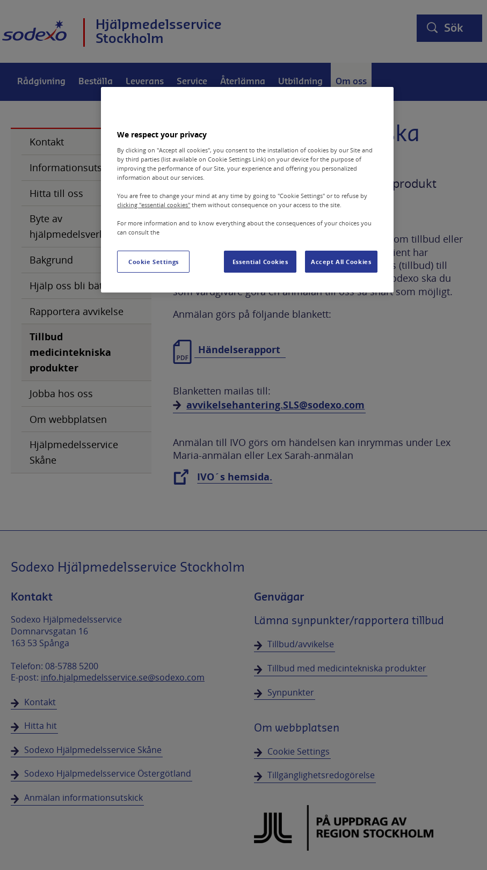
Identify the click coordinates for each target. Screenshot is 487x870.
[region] (247, 190)
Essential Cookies (260, 262)
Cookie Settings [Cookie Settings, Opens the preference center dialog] (153, 262)
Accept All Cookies (341, 262)
